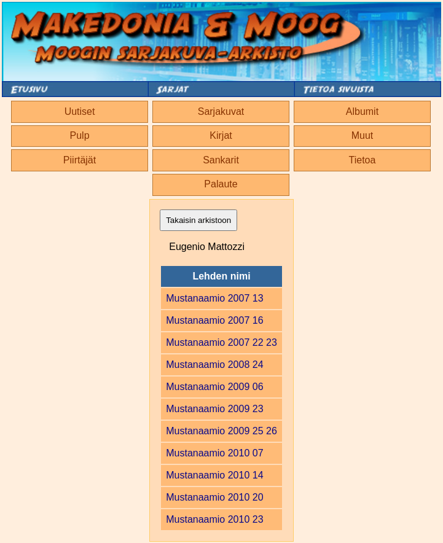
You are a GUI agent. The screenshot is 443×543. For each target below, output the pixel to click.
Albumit (362, 111)
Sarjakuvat (221, 111)
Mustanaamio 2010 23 (214, 519)
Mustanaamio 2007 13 (214, 298)
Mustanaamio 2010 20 (214, 497)
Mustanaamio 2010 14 (214, 475)
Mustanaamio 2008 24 (214, 364)
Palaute (220, 184)
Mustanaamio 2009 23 (214, 409)
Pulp (80, 135)
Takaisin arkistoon (198, 220)
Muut (362, 135)
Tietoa (362, 160)
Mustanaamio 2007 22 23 (221, 342)
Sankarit (221, 160)
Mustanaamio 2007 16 (214, 320)
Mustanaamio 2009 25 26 (221, 431)
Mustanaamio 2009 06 (214, 386)
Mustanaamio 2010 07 (214, 453)
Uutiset (80, 111)
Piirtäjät (79, 160)
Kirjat (221, 135)
